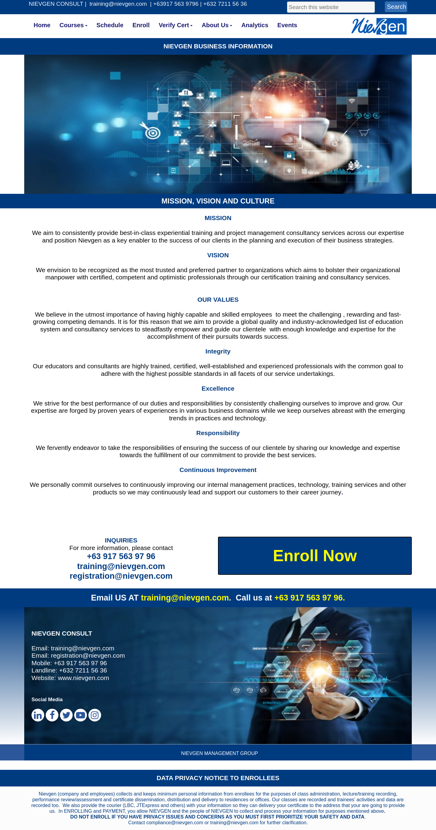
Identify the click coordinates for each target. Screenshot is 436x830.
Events (287, 25)
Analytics (254, 25)
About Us (217, 25)
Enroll (141, 25)
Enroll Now (315, 556)
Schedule (110, 25)
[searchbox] (331, 7)
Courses (74, 25)
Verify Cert (176, 25)
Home (42, 25)
